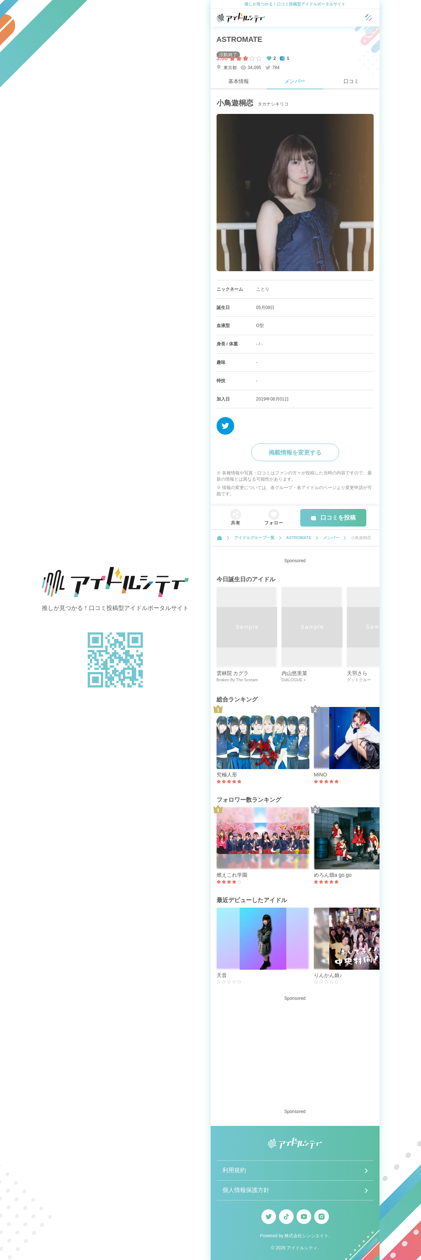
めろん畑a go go (333, 875)
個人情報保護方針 (245, 1190)
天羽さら (357, 673)
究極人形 (227, 775)
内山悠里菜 (294, 673)
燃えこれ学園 (232, 875)
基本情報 (238, 81)
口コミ (351, 81)
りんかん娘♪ (328, 975)
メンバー (294, 81)
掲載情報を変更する (295, 452)
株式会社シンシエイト (306, 1235)
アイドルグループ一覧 (254, 537)
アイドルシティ (302, 1247)
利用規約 (234, 1170)
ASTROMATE (239, 39)
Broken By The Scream (237, 680)
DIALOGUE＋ (294, 680)
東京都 (227, 67)
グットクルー (359, 680)
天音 (222, 975)
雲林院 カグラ (233, 673)
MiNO (320, 775)
